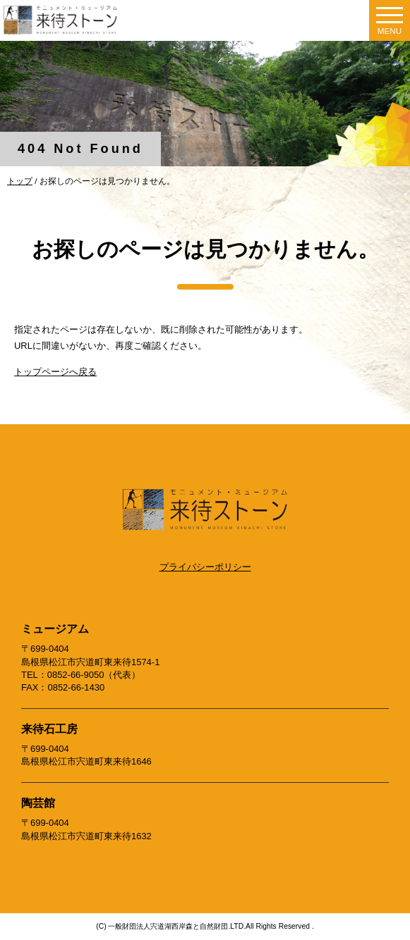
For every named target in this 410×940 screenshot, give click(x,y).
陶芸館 (38, 803)
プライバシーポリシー (205, 567)
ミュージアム (55, 629)
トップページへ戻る (55, 371)
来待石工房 (49, 729)
